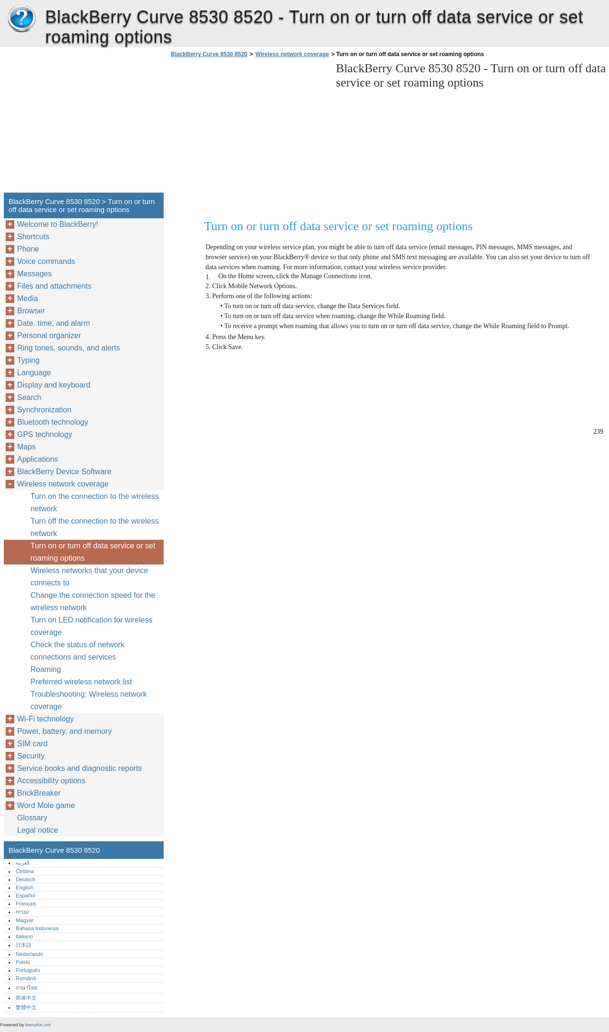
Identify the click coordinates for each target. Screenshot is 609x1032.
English (24, 887)
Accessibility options (51, 781)
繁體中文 (26, 1007)
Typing (28, 360)
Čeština (25, 871)
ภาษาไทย (27, 988)
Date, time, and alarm (53, 323)
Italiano (24, 936)
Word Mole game (46, 805)
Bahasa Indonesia (37, 928)
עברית (22, 912)
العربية (22, 863)
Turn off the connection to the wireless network (94, 527)
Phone (28, 249)
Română (26, 978)
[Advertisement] (248, 128)
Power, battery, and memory (64, 731)
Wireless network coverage (292, 54)
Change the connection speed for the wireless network (92, 601)
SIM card (32, 744)
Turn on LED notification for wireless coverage (91, 626)
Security (31, 756)
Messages (34, 274)
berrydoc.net (37, 1024)
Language (34, 373)
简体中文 (26, 998)
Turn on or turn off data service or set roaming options (92, 552)
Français (26, 903)
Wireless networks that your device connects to (89, 576)
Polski (23, 962)
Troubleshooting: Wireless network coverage (88, 700)
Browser (31, 311)
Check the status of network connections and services (77, 651)
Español (25, 895)
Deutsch (25, 879)
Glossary (32, 818)
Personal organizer (49, 335)
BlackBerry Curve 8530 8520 (21, 19)
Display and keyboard (53, 385)
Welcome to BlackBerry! (57, 224)
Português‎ (28, 970)
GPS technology (44, 434)
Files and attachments (54, 286)
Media (27, 298)
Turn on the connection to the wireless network (94, 502)
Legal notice (37, 830)
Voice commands (46, 261)
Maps (26, 447)
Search (29, 397)
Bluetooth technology (52, 422)
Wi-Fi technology (45, 719)
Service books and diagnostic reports (79, 768)
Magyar (24, 920)
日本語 (23, 945)
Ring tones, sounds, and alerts (68, 348)
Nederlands (29, 954)
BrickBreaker (39, 793)
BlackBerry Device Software (64, 471)
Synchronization (44, 410)
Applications (37, 459)
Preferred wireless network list (81, 682)
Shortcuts (33, 237)
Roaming (45, 669)
